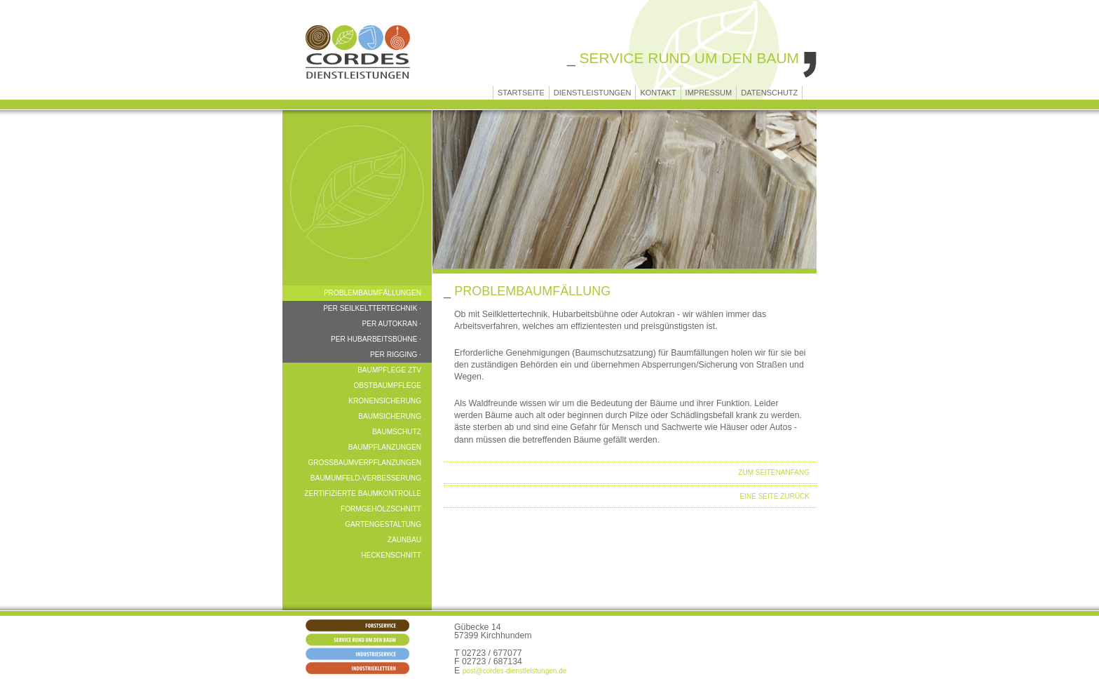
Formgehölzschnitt (381, 509)
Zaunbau (404, 540)
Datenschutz (769, 92)
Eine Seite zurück (775, 496)
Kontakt (658, 92)
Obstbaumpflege (387, 385)
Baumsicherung (389, 416)
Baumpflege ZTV (389, 370)
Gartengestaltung (383, 524)
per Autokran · (391, 324)
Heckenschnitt (391, 555)
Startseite (521, 92)
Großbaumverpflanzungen (364, 462)
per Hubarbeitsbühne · (376, 339)
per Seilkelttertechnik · (372, 308)
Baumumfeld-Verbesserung (365, 478)
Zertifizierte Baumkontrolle (362, 493)
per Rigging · (395, 354)
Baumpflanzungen (384, 447)
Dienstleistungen (593, 92)
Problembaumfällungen (372, 293)
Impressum (708, 92)
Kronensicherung (384, 401)
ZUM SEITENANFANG (774, 472)
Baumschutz (396, 432)
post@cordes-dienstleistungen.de (515, 671)
